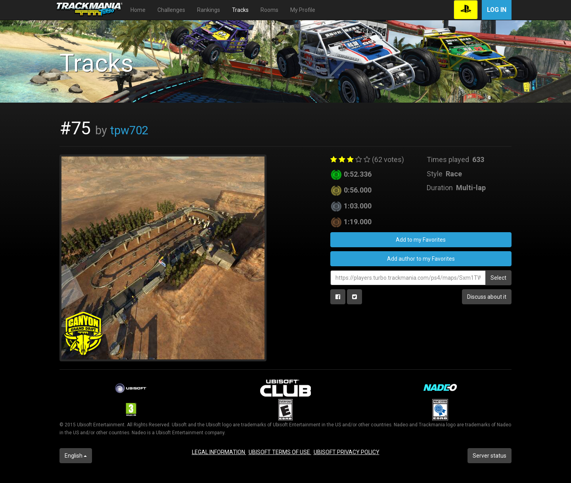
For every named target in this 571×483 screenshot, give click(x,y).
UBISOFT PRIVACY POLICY (346, 452)
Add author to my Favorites (421, 259)
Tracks (240, 10)
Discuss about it (486, 297)
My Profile (302, 10)
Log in (496, 9)
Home (138, 10)
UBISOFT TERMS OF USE (280, 452)
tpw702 (129, 130)
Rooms (269, 10)
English (76, 455)
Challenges (171, 10)
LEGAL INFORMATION (219, 452)
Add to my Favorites (421, 240)
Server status (489, 455)
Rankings (208, 10)
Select (498, 278)
